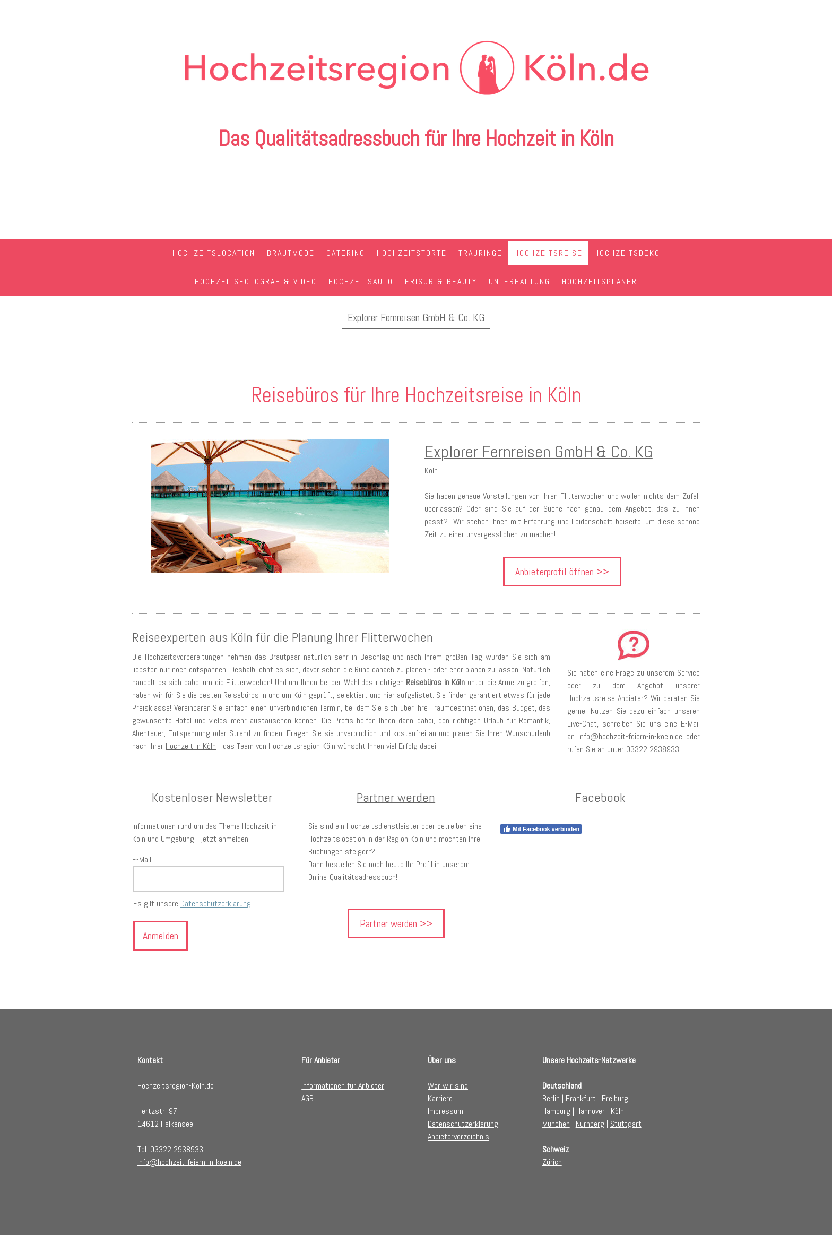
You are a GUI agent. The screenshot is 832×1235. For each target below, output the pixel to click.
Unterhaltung (519, 281)
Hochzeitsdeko (627, 252)
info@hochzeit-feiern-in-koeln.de (189, 1162)
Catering (345, 252)
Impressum (445, 1111)
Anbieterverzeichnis (458, 1136)
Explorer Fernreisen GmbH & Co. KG (416, 317)
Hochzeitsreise (548, 252)
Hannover (590, 1111)
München (556, 1123)
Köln (617, 1111)
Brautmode (291, 252)
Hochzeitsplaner (599, 281)
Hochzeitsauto (360, 281)
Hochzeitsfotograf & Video (256, 281)
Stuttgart (626, 1123)
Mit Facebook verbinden (540, 829)
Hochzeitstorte (412, 252)
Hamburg (556, 1111)
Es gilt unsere (192, 903)
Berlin (551, 1098)
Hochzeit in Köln (191, 746)
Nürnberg (590, 1123)
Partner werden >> (396, 923)
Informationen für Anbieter (342, 1085)
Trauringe (480, 252)
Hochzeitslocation (213, 252)
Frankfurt (581, 1098)
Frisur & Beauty (441, 281)
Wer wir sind (448, 1085)
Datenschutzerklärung (215, 903)
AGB (307, 1098)
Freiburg (615, 1098)
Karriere (440, 1098)
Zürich (552, 1162)
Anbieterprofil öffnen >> (562, 571)
